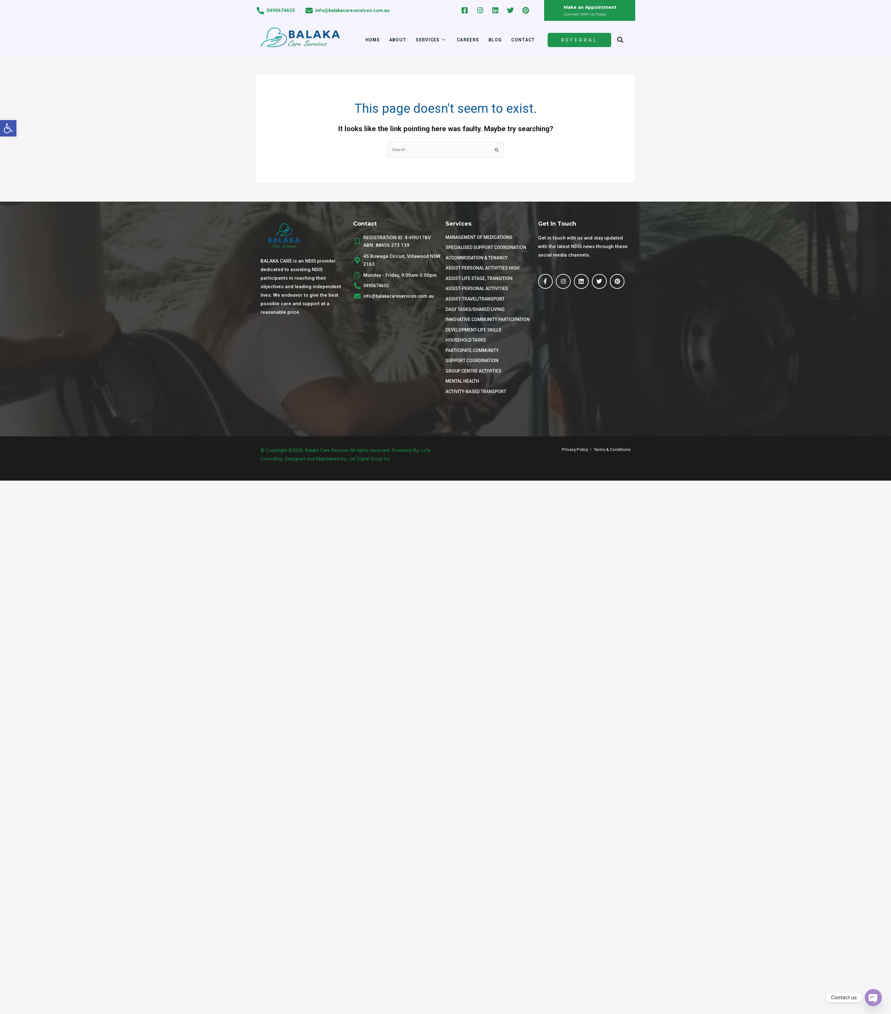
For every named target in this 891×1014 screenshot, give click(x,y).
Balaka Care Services (328, 462)
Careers (469, 40)
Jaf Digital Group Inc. (372, 470)
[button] (8, 128)
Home (369, 40)
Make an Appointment (592, 7)
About (395, 40)
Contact (526, 40)
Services (429, 40)
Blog (497, 40)
